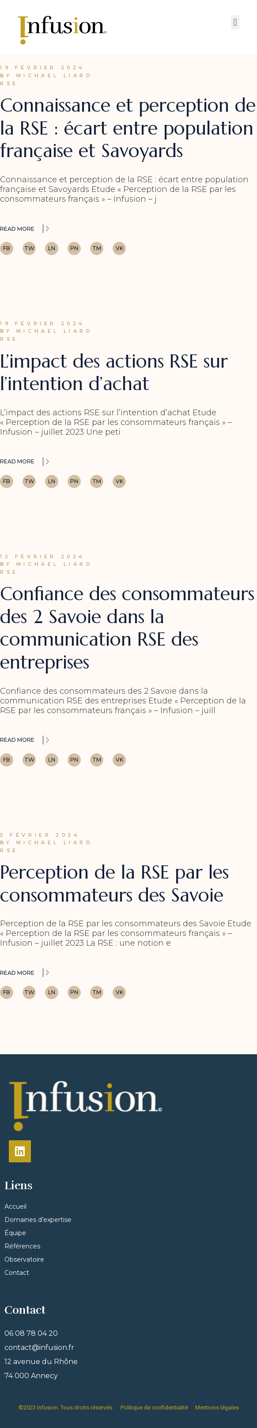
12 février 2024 (42, 556)
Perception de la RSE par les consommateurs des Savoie (114, 884)
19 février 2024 (42, 67)
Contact (16, 1273)
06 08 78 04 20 (31, 1333)
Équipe (15, 1233)
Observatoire (24, 1259)
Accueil (15, 1206)
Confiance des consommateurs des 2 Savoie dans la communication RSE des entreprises (127, 628)
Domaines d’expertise (38, 1220)
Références (22, 1246)
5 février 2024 (40, 835)
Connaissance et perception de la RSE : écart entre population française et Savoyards (128, 128)
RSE (9, 83)
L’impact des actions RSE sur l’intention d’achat (114, 372)
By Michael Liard (46, 75)
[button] (235, 22)
